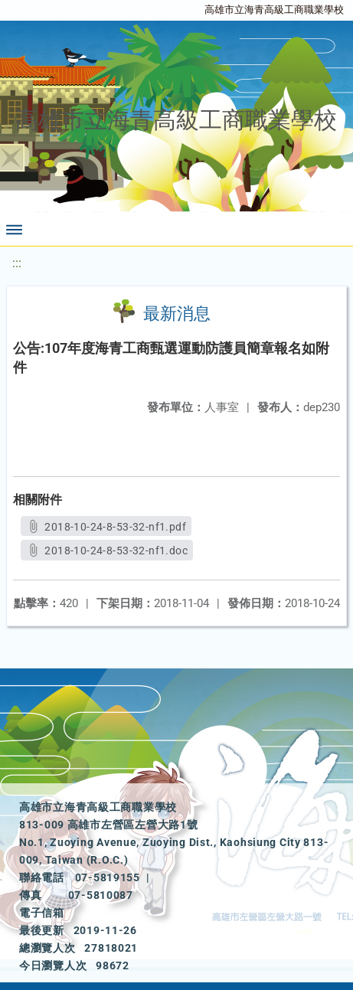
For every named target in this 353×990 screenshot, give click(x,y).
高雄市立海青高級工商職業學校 (274, 9)
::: (16, 263)
